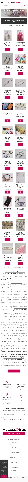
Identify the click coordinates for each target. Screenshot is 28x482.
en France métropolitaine (7, 387)
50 (20, 121)
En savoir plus (14, 374)
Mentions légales (14, 455)
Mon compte (14, 462)
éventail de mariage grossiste (20, 260)
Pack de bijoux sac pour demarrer (7, 237)
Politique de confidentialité (14, 453)
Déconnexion (14, 473)
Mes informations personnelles (14, 468)
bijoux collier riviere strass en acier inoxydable (20, 95)
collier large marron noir (7, 188)
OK (4, 476)
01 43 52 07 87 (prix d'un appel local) (7, 402)
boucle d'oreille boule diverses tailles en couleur (8, 143)
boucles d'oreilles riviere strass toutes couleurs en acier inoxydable (7, 72)
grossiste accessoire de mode (11, 356)
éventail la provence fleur (20, 142)
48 (7, 121)
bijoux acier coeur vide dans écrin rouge (7, 213)
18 (20, 216)
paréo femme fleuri (7, 117)
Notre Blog (14, 445)
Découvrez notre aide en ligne (21, 400)
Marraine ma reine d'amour (7, 260)
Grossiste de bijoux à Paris (14, 271)
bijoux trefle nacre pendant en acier (7, 95)
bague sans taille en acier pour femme (20, 118)
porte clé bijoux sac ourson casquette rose (7, 48)
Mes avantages (14, 470)
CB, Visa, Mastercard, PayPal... (21, 388)
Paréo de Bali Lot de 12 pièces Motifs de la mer (20, 47)
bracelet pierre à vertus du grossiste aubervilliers (8, 167)
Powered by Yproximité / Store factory (14, 480)
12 (7, 168)
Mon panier (14, 465)
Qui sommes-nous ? (14, 442)
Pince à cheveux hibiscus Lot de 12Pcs (20, 71)
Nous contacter (14, 460)
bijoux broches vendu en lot (20, 236)
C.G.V (14, 450)
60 (20, 50)
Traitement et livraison (14, 448)
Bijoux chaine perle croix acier (20, 189)
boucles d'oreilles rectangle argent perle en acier (20, 167)
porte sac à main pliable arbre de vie (20, 213)
